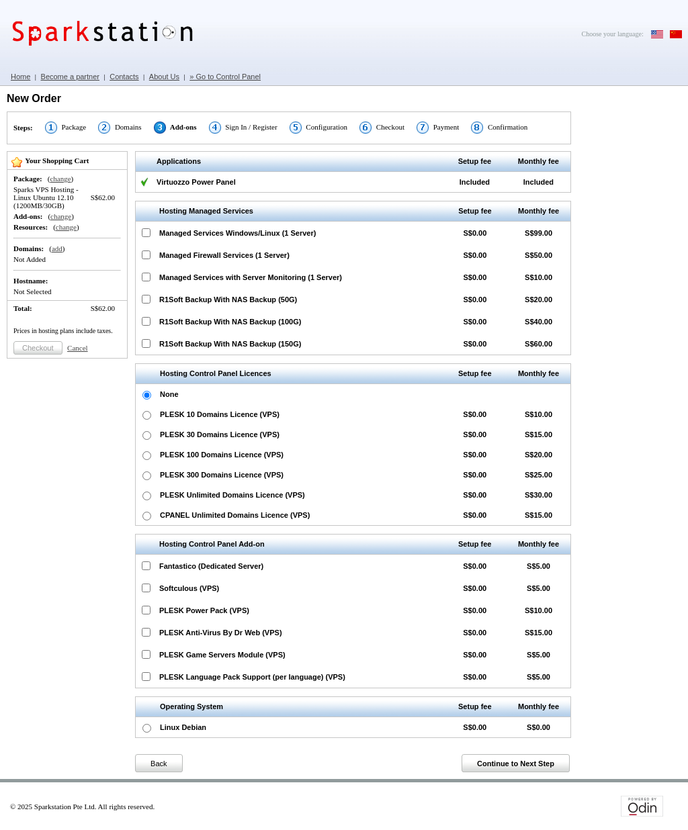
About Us (164, 77)
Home (20, 77)
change (60, 179)
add (57, 248)
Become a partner (70, 77)
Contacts (124, 77)
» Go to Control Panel (225, 77)
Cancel (77, 348)
